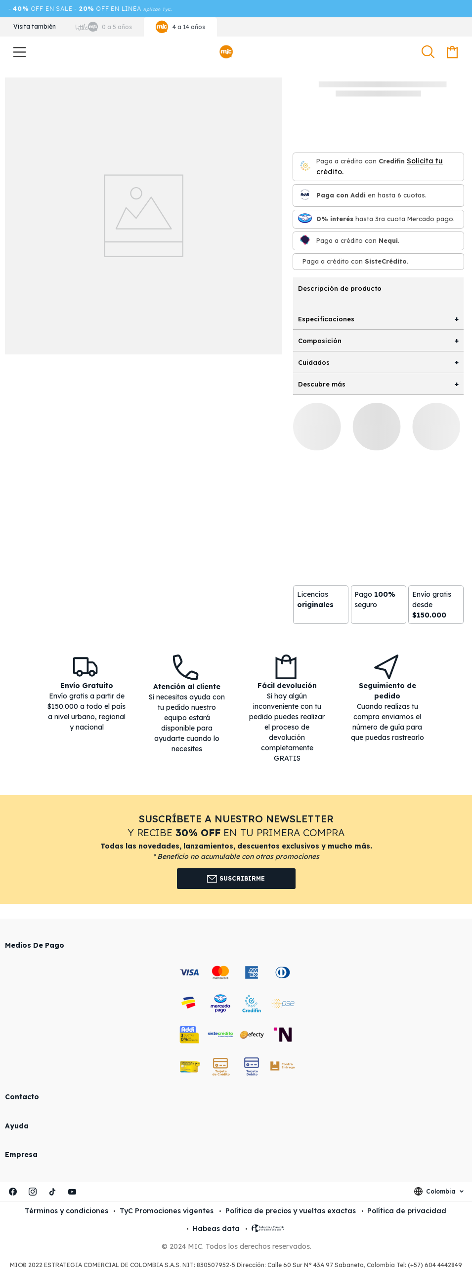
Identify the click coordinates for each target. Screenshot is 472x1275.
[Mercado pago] (305, 219)
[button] (429, 52)
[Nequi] (305, 240)
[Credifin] (305, 166)
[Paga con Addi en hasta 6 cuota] (305, 195)
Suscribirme (236, 879)
